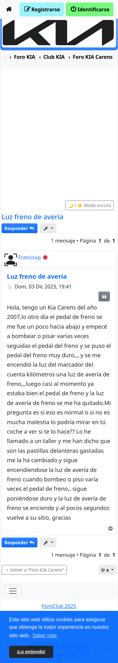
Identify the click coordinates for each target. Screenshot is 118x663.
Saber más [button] (44, 635)
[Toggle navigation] (13, 591)
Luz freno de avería (32, 216)
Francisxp (29, 257)
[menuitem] (9, 9)
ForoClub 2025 (59, 606)
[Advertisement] (59, 131)
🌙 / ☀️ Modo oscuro (89, 205)
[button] (107, 570)
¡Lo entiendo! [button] (31, 651)
